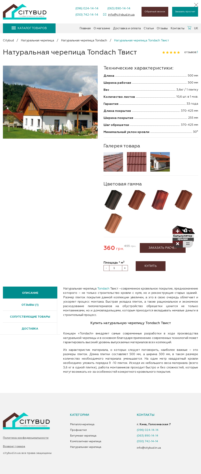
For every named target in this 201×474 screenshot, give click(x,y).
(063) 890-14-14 (118, 8)
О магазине (102, 28)
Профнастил (78, 430)
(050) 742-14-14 (86, 15)
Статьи (149, 28)
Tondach (103, 288)
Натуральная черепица (37, 40)
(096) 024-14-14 (86, 8)
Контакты (177, 28)
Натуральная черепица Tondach (84, 40)
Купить (150, 266)
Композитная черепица (85, 441)
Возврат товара (14, 446)
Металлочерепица (82, 424)
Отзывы (162, 28)
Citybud (8, 40)
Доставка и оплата (127, 28)
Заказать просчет (185, 11)
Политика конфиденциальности (26, 438)
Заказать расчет (163, 248)
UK (196, 28)
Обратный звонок (154, 11)
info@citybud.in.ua (121, 15)
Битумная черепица (83, 435)
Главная (85, 28)
